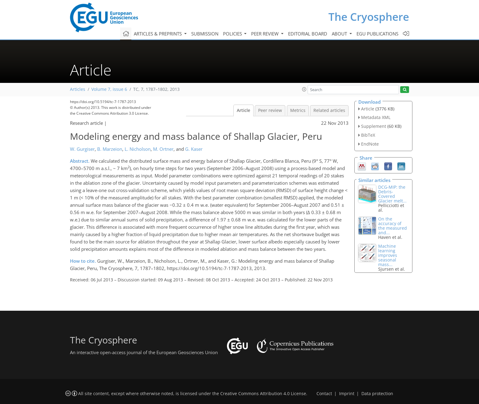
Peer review (270, 110)
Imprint (346, 393)
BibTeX (368, 135)
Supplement (373, 126)
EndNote (370, 144)
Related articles (329, 110)
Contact (324, 393)
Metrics (297, 110)
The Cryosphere (368, 16)
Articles (77, 89)
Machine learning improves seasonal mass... (387, 255)
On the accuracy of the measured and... (392, 225)
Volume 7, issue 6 (109, 89)
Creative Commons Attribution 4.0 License (263, 393)
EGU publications (377, 34)
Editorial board (307, 34)
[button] (304, 89)
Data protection (377, 393)
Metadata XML (375, 117)
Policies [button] (233, 34)
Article (243, 110)
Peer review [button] (265, 34)
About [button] (340, 34)
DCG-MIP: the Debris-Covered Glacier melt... (392, 194)
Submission (204, 34)
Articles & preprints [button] (158, 34)
